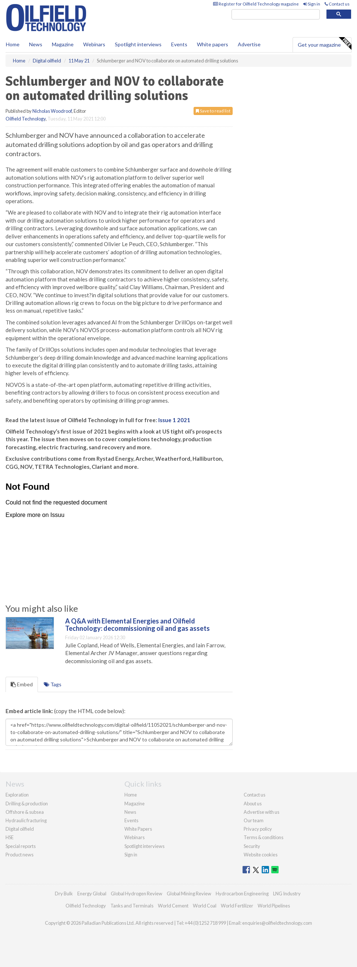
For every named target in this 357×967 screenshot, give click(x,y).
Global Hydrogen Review (136, 893)
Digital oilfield (20, 829)
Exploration (17, 795)
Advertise (249, 44)
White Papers (138, 829)
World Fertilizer (237, 906)
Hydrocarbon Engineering (242, 893)
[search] (275, 14)
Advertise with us (261, 812)
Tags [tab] (52, 684)
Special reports (21, 846)
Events (179, 44)
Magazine (63, 44)
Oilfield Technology (26, 119)
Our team (254, 820)
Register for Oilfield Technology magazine (256, 3)
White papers (212, 44)
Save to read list (213, 111)
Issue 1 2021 (174, 420)
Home (13, 44)
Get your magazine (324, 43)
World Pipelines (274, 906)
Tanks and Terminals (131, 906)
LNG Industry (287, 893)
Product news (19, 855)
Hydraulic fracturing (26, 820)
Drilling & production (27, 803)
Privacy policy (258, 829)
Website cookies (261, 855)
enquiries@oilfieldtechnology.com (277, 923)
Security (252, 846)
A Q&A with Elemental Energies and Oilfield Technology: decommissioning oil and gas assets (137, 624)
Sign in (311, 3)
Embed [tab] (22, 684)
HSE (10, 837)
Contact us (337, 3)
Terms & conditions (263, 837)
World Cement (173, 906)
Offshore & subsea (25, 812)
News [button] (35, 44)
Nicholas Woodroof (52, 111)
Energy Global (91, 893)
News (130, 812)
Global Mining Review (189, 893)
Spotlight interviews (138, 44)
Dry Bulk (64, 893)
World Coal (204, 906)
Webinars (94, 44)
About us (253, 803)
